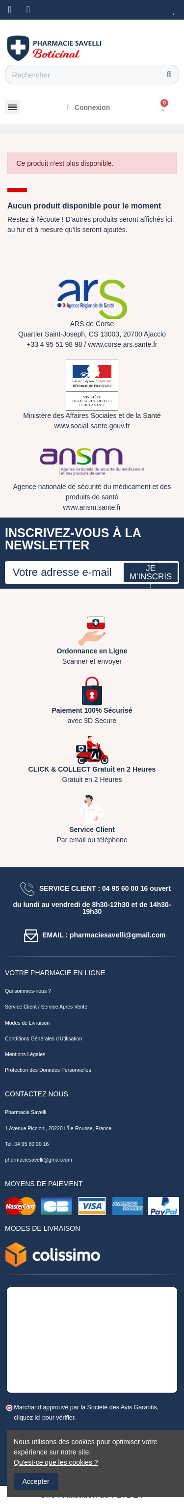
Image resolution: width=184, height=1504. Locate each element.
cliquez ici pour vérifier (44, 1417)
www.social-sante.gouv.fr (92, 426)
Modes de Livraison (27, 1023)
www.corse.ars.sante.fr (123, 344)
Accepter (36, 1481)
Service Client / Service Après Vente (46, 1007)
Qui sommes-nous (26, 991)
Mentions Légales (25, 1054)
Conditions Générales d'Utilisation (43, 1038)
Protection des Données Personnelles (48, 1070)
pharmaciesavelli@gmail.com (38, 1160)
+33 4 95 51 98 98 (54, 344)
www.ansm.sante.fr (92, 507)
